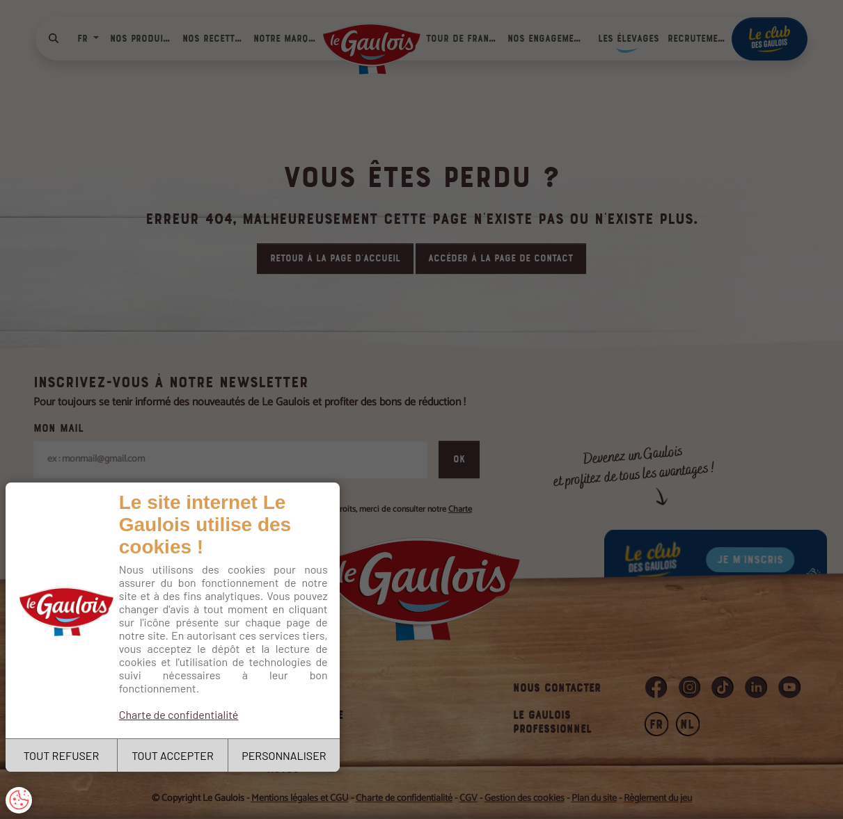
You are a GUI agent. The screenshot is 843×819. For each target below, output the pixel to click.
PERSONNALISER (284, 755)
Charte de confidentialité (179, 714)
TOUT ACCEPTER (173, 755)
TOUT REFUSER (62, 755)
